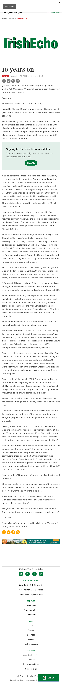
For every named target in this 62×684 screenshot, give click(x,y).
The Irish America (31, 644)
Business (31, 635)
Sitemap (31, 660)
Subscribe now (53, 13)
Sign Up (31, 163)
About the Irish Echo (31, 655)
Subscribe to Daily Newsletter (31, 585)
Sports (31, 630)
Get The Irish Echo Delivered (31, 590)
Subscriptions (31, 669)
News (11, 18)
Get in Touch (31, 605)
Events (31, 639)
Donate (51, 678)
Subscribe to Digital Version (31, 594)
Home (4, 18)
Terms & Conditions (31, 664)
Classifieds (31, 614)
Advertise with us (31, 610)
